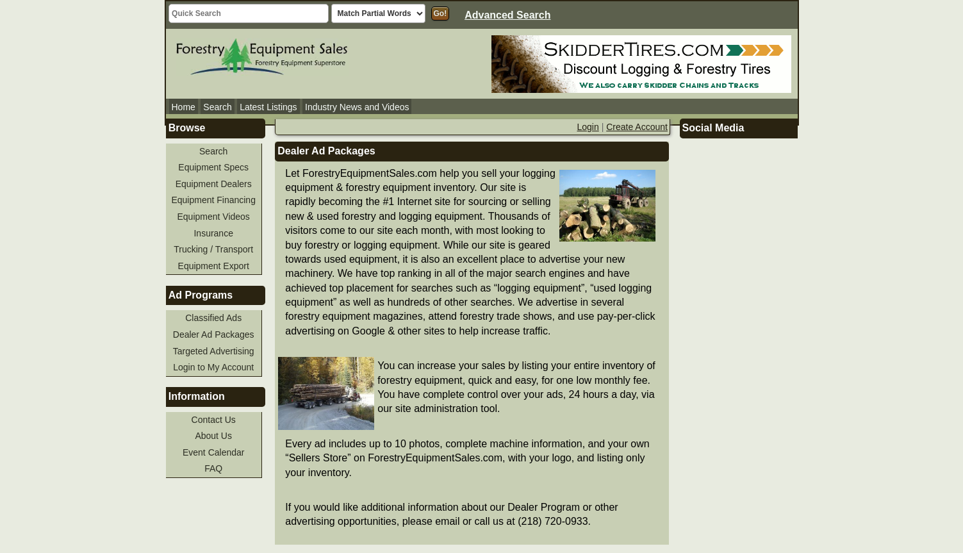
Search (217, 107)
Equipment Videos (213, 216)
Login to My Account (213, 367)
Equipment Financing (213, 200)
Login (588, 127)
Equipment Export (213, 266)
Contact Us (214, 420)
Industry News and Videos (357, 107)
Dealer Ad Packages (213, 334)
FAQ (213, 468)
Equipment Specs (213, 167)
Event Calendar (214, 452)
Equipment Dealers (214, 184)
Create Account (637, 127)
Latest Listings (268, 107)
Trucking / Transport (213, 249)
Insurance (213, 233)
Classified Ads (213, 318)
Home (183, 107)
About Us (213, 436)
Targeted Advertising (213, 351)
